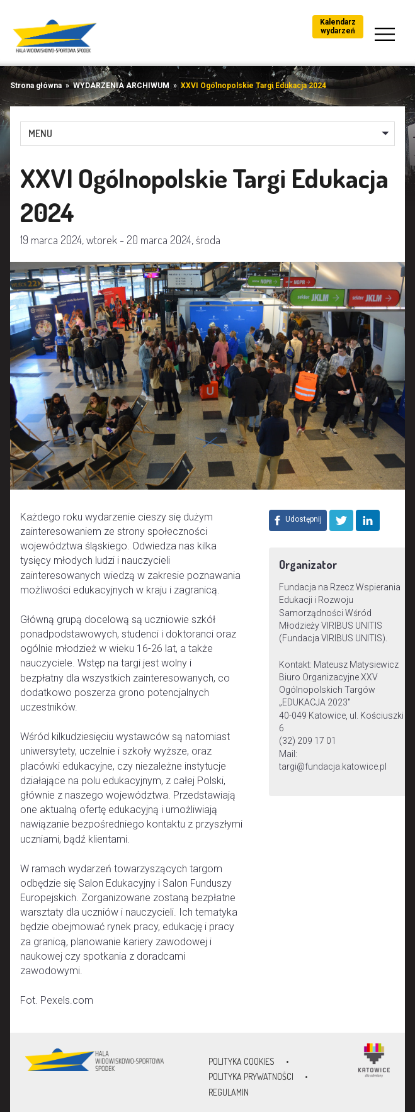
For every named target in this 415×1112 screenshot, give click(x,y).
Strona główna (36, 85)
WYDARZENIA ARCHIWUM (121, 85)
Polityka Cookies (241, 1061)
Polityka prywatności (250, 1076)
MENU (40, 133)
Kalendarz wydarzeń (338, 26)
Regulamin (228, 1092)
